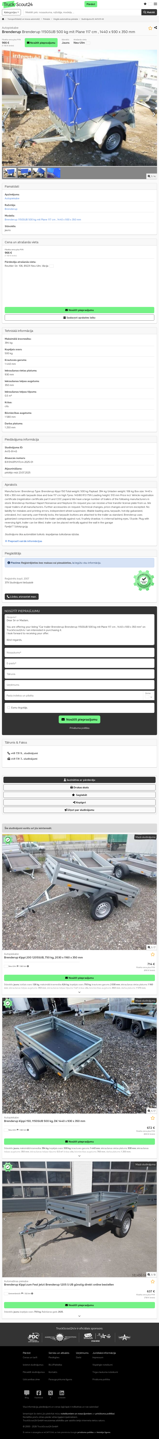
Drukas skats (79, 787)
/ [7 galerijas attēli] (151, 947)
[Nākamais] (153, 114)
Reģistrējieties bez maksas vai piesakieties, (46, 562)
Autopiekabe (12, 198)
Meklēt (149, 12)
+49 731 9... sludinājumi (23, 753)
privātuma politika (85, 1432)
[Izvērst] (79, 992)
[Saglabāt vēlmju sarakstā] (150, 28)
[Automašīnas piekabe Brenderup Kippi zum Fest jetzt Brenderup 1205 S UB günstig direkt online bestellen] (79, 1219)
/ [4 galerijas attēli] (152, 176)
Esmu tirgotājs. (19, 707)
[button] (155, 4)
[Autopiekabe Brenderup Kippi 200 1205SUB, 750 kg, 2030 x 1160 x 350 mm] (79, 892)
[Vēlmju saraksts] (145, 4)
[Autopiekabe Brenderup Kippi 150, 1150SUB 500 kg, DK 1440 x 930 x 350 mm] (79, 1056)
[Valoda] (150, 4)
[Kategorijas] (11, 12)
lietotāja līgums (103, 1432)
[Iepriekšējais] (5, 114)
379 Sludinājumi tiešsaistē (19, 582)
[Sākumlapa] (3, 19)
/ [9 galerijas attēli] (151, 1274)
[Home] (24, 19)
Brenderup (11, 208)
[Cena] (145, 967)
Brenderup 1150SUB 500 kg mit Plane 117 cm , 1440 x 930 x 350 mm (43, 219)
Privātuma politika (79, 728)
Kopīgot (79, 802)
